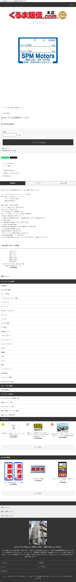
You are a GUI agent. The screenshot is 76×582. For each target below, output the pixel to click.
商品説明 (12, 183)
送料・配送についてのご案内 (10, 411)
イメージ (38, 183)
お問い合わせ (4, 571)
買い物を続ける (5, 176)
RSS (36, 578)
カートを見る (42, 566)
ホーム (3, 107)
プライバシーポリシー (56, 576)
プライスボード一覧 (7, 406)
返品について (5, 148)
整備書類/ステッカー (19, 107)
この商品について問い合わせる (9, 173)
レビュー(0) (63, 183)
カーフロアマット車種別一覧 (10, 398)
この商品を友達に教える (7, 170)
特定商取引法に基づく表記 (9, 150)
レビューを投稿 (5, 165)
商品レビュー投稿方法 (8, 415)
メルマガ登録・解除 (67, 576)
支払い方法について (12, 576)
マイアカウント (5, 562)
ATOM (39, 578)
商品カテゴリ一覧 (6, 402)
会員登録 (41, 562)
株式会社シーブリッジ (44, 556)
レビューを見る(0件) (6, 163)
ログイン (3, 566)
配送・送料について (23, 576)
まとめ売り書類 (9, 107)
